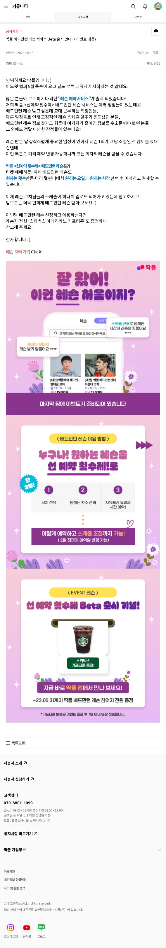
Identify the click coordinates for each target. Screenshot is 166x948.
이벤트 (138, 17)
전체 (27, 17)
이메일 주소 (14, 63)
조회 (139, 52)
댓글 (155, 52)
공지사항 (83, 17)
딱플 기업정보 (82, 849)
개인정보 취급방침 (15, 879)
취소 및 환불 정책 (14, 888)
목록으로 (18, 743)
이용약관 (9, 871)
